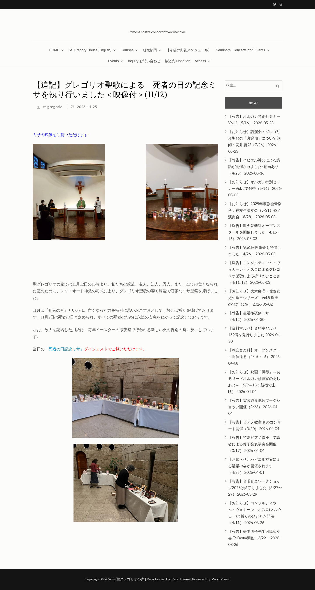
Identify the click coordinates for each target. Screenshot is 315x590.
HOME (56, 50)
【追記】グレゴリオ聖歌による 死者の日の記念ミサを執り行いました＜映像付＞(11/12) (124, 90)
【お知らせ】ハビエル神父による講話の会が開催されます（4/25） (254, 466)
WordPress (220, 579)
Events (116, 61)
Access (203, 61)
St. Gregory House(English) (92, 50)
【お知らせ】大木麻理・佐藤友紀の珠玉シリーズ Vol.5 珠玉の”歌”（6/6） (254, 297)
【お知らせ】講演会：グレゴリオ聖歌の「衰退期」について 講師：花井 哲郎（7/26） (254, 138)
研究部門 (152, 50)
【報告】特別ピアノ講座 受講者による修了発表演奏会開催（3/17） (254, 444)
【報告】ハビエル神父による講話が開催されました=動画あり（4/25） (254, 166)
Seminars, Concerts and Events (243, 50)
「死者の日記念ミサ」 (64, 348)
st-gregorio (52, 106)
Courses (129, 50)
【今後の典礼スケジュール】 (189, 50)
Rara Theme (181, 579)
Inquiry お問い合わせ (144, 61)
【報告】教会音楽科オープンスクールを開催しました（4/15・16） (254, 232)
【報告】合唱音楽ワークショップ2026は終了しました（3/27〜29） (255, 488)
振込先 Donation (177, 61)
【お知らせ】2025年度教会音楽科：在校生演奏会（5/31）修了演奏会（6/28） (255, 210)
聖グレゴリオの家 (130, 579)
